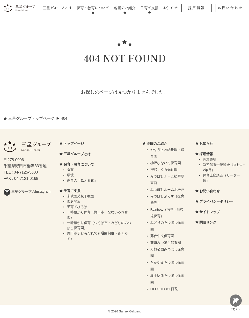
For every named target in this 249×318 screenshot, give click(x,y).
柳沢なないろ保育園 (165, 163)
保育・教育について (93, 7)
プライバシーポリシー (216, 201)
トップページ (74, 143)
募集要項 (209, 159)
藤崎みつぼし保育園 (165, 243)
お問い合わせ (230, 7)
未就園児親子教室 (80, 196)
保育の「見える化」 (82, 180)
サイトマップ (209, 212)
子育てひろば (77, 207)
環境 (70, 175)
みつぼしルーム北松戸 (167, 189)
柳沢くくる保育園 (163, 169)
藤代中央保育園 (162, 236)
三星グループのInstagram (27, 191)
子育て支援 (149, 7)
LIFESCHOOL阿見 (164, 289)
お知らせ (170, 7)
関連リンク (207, 222)
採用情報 (196, 7)
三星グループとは (57, 7)
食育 (70, 170)
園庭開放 (74, 201)
